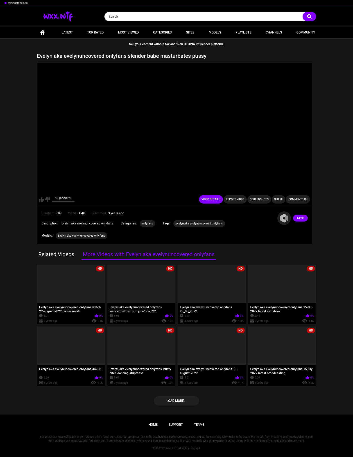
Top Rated (95, 32)
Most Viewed (128, 32)
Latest (67, 32)
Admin (300, 218)
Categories (162, 32)
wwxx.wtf (171, 448)
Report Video (235, 199)
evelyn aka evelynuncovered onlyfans (199, 223)
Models (215, 32)
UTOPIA (189, 44)
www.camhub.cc (18, 2)
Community (305, 32)
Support (176, 424)
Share (278, 199)
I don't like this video (47, 199)
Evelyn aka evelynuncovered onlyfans (81, 235)
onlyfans (147, 223)
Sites (190, 32)
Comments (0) (298, 199)
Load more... (177, 401)
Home (42, 32)
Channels (274, 32)
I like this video (41, 199)
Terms (199, 424)
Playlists (243, 32)
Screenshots (259, 199)
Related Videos (56, 254)
